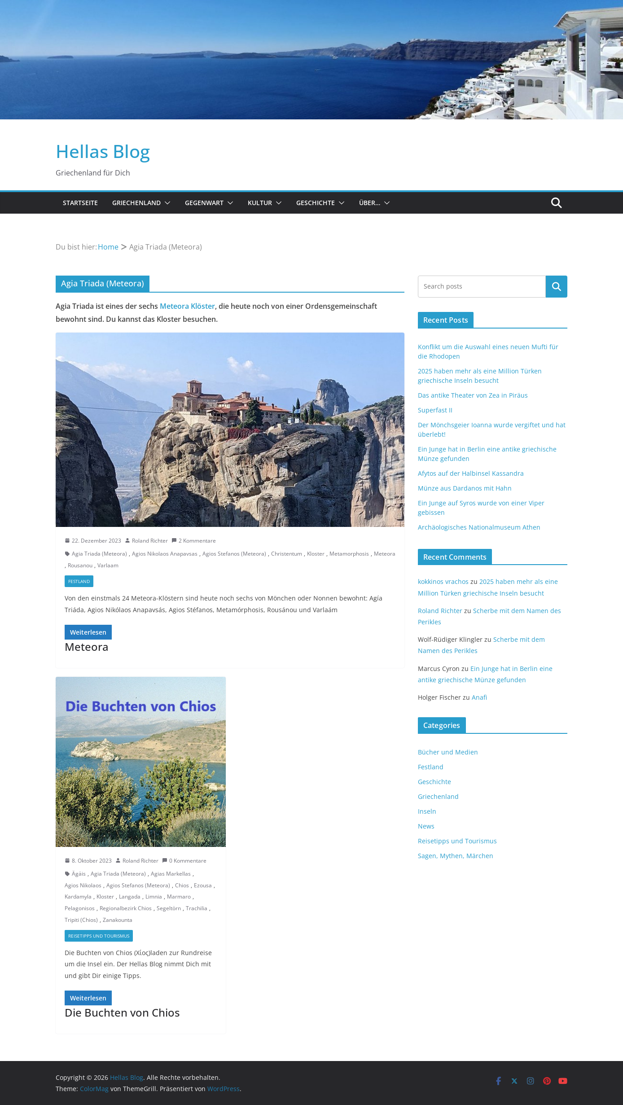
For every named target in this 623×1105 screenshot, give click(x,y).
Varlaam (107, 565)
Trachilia (196, 908)
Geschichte (315, 202)
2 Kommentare (193, 540)
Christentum (286, 553)
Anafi (479, 697)
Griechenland (136, 202)
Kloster (316, 553)
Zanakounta (117, 920)
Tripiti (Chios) (81, 920)
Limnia (153, 896)
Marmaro (179, 896)
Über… (369, 202)
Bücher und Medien (448, 752)
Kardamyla (78, 896)
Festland (79, 581)
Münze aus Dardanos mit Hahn (465, 488)
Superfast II (435, 410)
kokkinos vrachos (443, 581)
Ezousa (203, 885)
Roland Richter (150, 540)
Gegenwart (204, 202)
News (426, 826)
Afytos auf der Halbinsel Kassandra (471, 473)
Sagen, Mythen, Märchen (455, 855)
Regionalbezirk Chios (126, 908)
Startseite (80, 202)
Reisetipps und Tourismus (98, 936)
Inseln (427, 811)
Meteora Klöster (187, 306)
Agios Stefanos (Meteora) (234, 553)
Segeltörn (169, 908)
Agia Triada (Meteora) (99, 553)
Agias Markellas (171, 873)
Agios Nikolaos (83, 885)
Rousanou (80, 565)
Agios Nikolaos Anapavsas (164, 553)
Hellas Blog (103, 151)
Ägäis (79, 873)
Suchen (556, 286)
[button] (166, 203)
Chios (182, 885)
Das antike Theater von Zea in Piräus (473, 395)
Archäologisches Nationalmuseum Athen (479, 527)
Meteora (384, 553)
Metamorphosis (349, 553)
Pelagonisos (80, 908)
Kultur (260, 202)
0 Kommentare (184, 860)
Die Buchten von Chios (122, 1012)
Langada (129, 896)
